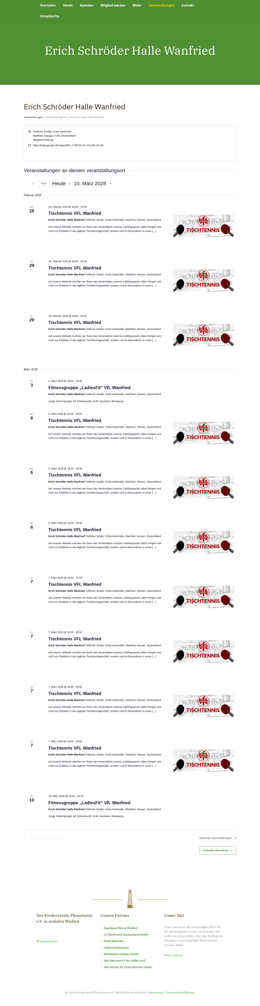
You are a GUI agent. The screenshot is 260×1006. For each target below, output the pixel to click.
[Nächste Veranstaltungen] (33, 183)
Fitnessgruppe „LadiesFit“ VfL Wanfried (89, 387)
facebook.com (47, 941)
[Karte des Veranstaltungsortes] (183, 143)
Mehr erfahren (173, 955)
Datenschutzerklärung (180, 992)
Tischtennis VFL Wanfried (74, 213)
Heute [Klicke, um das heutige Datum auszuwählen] (44, 183)
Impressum (155, 992)
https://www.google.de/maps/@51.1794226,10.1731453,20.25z (68, 145)
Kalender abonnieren (215, 850)
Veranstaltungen (33, 117)
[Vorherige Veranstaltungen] (26, 183)
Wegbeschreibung (43, 139)
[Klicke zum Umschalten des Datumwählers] (81, 183)
